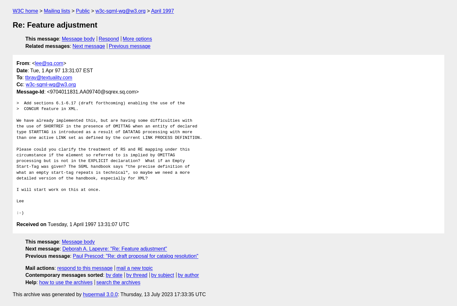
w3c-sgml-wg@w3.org (121, 11)
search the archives (118, 282)
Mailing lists (57, 11)
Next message (89, 46)
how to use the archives (66, 282)
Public (83, 11)
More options (137, 39)
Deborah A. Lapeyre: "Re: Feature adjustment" (115, 248)
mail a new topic (134, 268)
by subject (162, 275)
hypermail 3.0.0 (100, 294)
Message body (78, 39)
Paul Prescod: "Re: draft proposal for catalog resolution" (135, 256)
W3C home (25, 11)
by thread (137, 275)
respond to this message (84, 268)
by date (114, 275)
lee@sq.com (49, 63)
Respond (109, 39)
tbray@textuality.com (48, 77)
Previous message (130, 46)
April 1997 (162, 11)
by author (188, 275)
